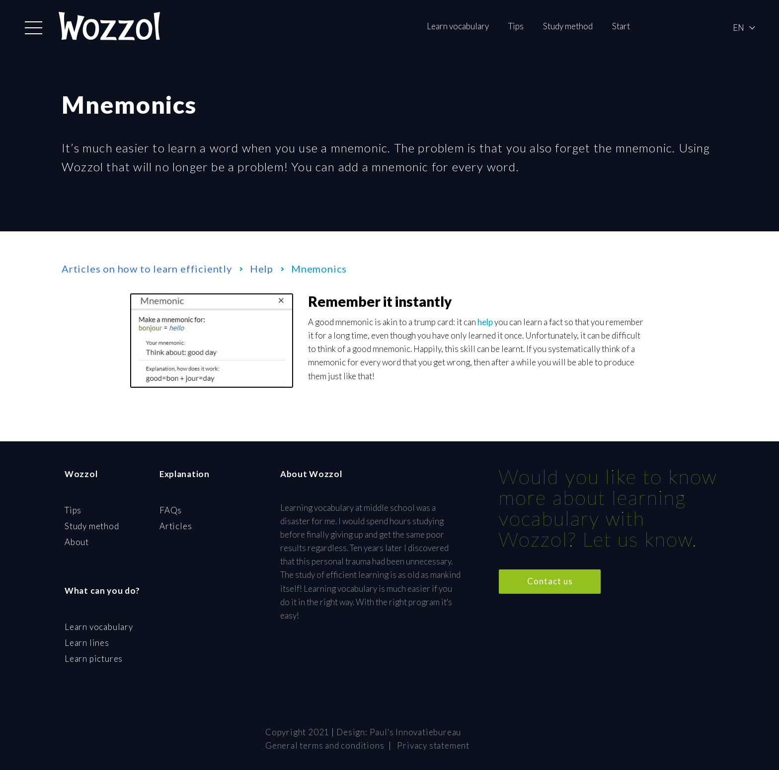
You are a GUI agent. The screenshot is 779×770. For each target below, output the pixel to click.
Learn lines (87, 642)
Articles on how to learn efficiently (147, 269)
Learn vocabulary (458, 26)
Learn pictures (94, 658)
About (77, 542)
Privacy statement (433, 745)
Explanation (184, 474)
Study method (568, 26)
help (485, 322)
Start (621, 26)
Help (261, 269)
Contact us (550, 581)
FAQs (170, 510)
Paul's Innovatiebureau (416, 732)
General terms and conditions (324, 745)
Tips (516, 26)
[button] (33, 27)
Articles (175, 526)
